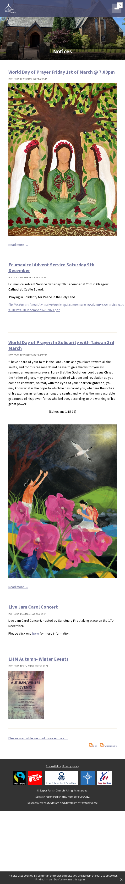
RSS (93, 746)
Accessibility (53, 766)
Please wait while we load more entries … (38, 738)
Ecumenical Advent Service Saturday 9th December (51, 268)
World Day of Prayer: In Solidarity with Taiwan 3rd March (61, 345)
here (35, 633)
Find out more (43, 880)
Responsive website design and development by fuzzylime (62, 803)
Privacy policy (70, 766)
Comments (108, 746)
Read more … (18, 244)
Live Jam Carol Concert (33, 607)
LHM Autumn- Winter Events (38, 659)
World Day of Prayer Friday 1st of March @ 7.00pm (61, 72)
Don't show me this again (69, 880)
